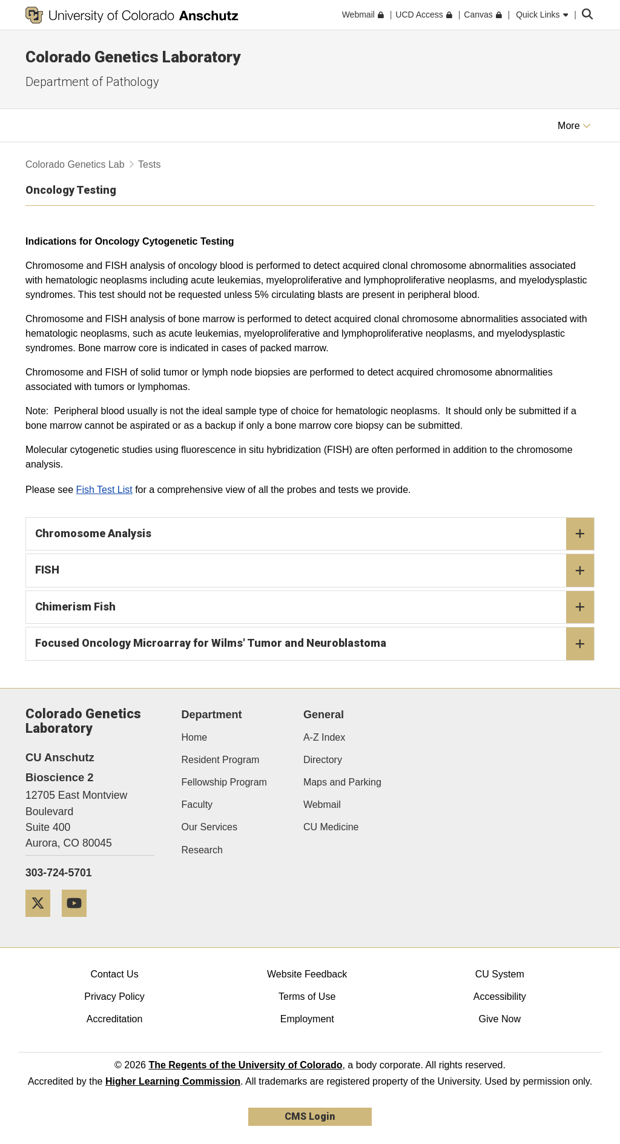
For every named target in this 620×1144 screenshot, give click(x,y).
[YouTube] (79, 921)
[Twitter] (42, 921)
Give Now (500, 1019)
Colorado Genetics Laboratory (132, 57)
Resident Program (221, 760)
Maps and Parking (342, 782)
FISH (314, 570)
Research (202, 850)
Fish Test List (104, 489)
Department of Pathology (92, 81)
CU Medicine (331, 827)
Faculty (197, 804)
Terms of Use (307, 996)
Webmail (322, 804)
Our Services (209, 827)
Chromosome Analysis (314, 534)
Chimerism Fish (314, 607)
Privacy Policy (114, 996)
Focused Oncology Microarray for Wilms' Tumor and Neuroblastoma (314, 643)
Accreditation (115, 1019)
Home (195, 737)
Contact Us (114, 974)
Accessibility (499, 996)
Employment (307, 1019)
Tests (149, 164)
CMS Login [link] (310, 1116)
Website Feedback (307, 974)
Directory (322, 760)
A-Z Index (324, 737)
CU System (499, 974)
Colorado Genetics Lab (75, 164)
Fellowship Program (224, 782)
